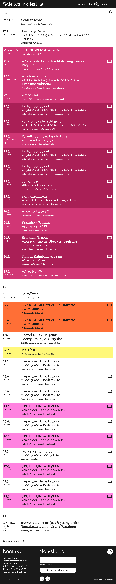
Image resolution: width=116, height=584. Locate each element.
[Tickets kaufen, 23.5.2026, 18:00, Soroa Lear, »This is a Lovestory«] (110, 181)
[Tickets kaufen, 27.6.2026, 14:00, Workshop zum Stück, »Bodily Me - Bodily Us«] (110, 451)
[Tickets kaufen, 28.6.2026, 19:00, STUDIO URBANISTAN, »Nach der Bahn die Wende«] (110, 496)
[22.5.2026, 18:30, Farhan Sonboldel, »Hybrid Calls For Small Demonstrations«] (58, 110)
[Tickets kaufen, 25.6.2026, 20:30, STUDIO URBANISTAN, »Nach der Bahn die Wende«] (110, 406)
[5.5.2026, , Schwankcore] (58, 22)
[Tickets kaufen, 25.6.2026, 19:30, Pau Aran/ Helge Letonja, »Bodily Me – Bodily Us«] (110, 391)
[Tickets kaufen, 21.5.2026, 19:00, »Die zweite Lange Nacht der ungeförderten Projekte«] (110, 61)
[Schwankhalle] (23, 4)
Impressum (98, 580)
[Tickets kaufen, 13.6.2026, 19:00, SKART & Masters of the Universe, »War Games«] (110, 320)
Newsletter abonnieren (58, 570)
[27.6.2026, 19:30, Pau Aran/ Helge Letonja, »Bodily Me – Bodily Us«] (58, 485)
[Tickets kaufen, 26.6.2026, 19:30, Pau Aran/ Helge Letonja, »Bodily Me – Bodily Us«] (110, 421)
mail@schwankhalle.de (14, 572)
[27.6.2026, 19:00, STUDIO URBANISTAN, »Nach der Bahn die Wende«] (58, 470)
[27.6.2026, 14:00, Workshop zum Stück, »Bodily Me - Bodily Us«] (58, 455)
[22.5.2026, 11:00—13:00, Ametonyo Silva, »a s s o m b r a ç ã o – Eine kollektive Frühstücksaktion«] (58, 82)
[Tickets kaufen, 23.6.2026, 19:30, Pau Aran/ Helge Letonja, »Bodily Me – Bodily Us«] (110, 376)
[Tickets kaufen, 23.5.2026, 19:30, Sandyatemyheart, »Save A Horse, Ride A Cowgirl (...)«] (110, 196)
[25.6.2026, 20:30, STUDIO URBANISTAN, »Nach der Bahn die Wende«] (58, 410)
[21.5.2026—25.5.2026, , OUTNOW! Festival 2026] (58, 52)
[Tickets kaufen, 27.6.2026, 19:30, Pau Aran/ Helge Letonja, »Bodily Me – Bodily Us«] (110, 481)
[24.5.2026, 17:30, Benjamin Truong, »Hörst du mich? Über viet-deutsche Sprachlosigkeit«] (58, 243)
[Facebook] (47, 578)
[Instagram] (42, 578)
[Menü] (107, 4)
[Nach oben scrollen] (110, 552)
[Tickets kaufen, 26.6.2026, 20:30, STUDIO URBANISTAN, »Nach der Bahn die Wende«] (110, 436)
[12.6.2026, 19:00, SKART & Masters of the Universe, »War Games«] (58, 309)
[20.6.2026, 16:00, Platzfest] (58, 352)
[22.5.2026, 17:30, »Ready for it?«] (58, 97)
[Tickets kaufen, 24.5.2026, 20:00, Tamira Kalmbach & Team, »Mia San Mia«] (110, 256)
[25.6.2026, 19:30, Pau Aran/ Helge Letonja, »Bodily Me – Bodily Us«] (58, 395)
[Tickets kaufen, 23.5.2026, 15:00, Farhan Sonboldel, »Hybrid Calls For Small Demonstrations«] (110, 166)
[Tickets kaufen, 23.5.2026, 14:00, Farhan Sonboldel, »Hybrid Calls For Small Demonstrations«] (110, 151)
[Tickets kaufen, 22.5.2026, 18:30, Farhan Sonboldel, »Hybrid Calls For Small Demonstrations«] (110, 106)
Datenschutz (108, 580)
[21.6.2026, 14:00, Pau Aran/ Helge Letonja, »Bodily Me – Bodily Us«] (58, 365)
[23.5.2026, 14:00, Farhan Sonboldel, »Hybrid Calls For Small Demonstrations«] (58, 155)
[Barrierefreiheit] (88, 4)
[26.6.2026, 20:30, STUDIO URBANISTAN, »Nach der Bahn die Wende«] (58, 440)
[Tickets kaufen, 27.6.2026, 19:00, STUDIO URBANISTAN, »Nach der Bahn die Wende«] (110, 466)
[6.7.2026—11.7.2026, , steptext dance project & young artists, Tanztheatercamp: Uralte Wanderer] (58, 526)
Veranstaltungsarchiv (14, 541)
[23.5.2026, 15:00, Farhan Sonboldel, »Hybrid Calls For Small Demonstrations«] (58, 170)
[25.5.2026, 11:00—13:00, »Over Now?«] (58, 273)
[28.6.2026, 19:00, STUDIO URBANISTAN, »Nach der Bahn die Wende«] (58, 500)
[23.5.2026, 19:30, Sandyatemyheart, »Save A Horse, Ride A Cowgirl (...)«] (58, 200)
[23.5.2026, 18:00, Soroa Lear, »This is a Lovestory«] (58, 185)
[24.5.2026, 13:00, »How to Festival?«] (58, 213)
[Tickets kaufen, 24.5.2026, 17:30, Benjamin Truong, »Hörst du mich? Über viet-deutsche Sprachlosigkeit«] (110, 237)
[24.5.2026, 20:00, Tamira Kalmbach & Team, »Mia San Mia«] (58, 260)
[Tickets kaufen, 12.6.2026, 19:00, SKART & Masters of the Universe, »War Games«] (110, 305)
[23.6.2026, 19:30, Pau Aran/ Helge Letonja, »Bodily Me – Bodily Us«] (58, 380)
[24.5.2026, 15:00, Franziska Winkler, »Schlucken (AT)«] (58, 226)
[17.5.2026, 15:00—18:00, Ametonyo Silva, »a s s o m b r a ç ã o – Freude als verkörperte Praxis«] (58, 37)
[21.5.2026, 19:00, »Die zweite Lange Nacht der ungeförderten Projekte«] (58, 65)
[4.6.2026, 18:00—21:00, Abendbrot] (58, 296)
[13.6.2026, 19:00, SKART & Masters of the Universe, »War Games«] (58, 324)
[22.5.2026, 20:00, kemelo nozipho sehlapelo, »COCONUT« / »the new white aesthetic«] (58, 125)
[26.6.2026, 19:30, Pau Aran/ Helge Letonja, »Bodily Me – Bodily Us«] (58, 425)
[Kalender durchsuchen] (110, 12)
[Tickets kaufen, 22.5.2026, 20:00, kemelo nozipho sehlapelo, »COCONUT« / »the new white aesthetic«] (110, 121)
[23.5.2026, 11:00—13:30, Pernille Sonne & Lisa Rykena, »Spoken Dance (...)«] (58, 140)
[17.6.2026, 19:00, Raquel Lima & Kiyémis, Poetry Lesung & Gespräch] (58, 339)
